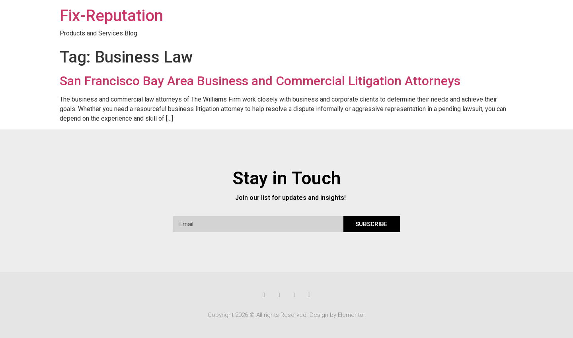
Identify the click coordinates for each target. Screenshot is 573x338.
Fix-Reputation (111, 15)
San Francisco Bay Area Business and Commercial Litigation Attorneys (260, 80)
